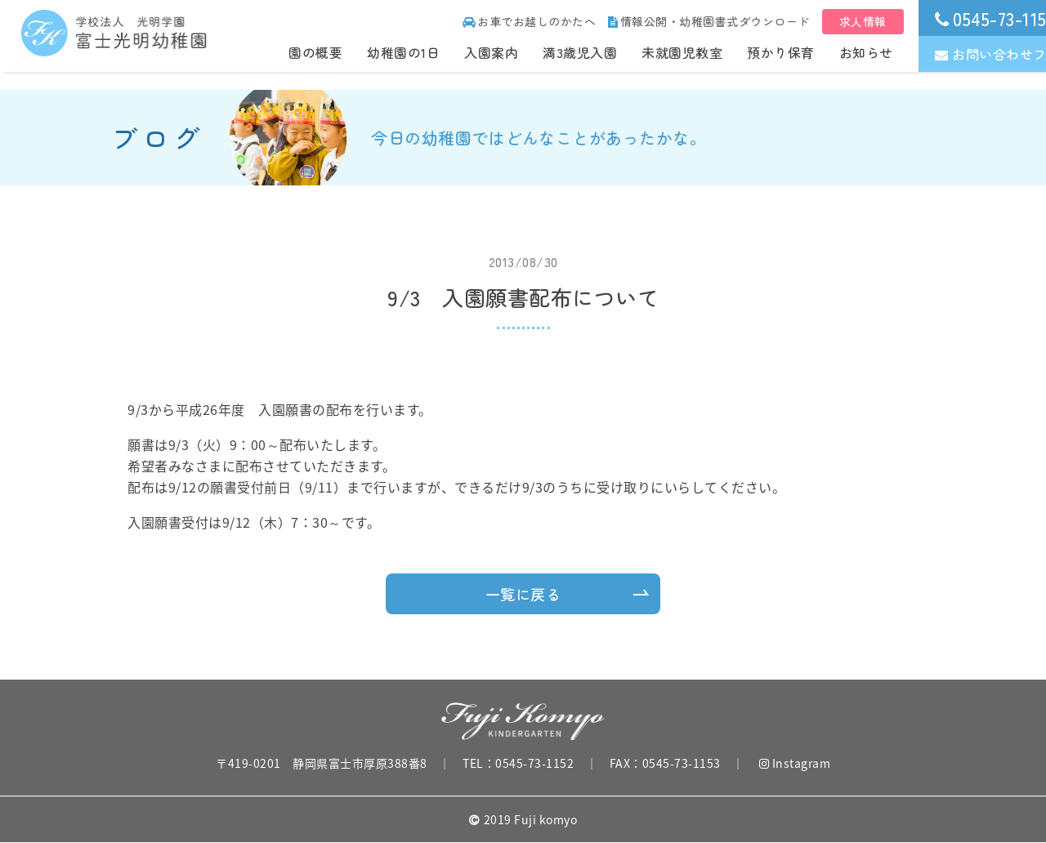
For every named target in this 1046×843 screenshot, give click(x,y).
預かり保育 (781, 52)
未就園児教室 (681, 52)
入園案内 (491, 52)
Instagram (795, 763)
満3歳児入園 (580, 52)
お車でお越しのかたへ (530, 21)
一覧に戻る (523, 593)
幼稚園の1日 (403, 52)
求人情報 (863, 21)
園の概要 (315, 52)
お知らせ (866, 52)
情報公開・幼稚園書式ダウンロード (709, 21)
